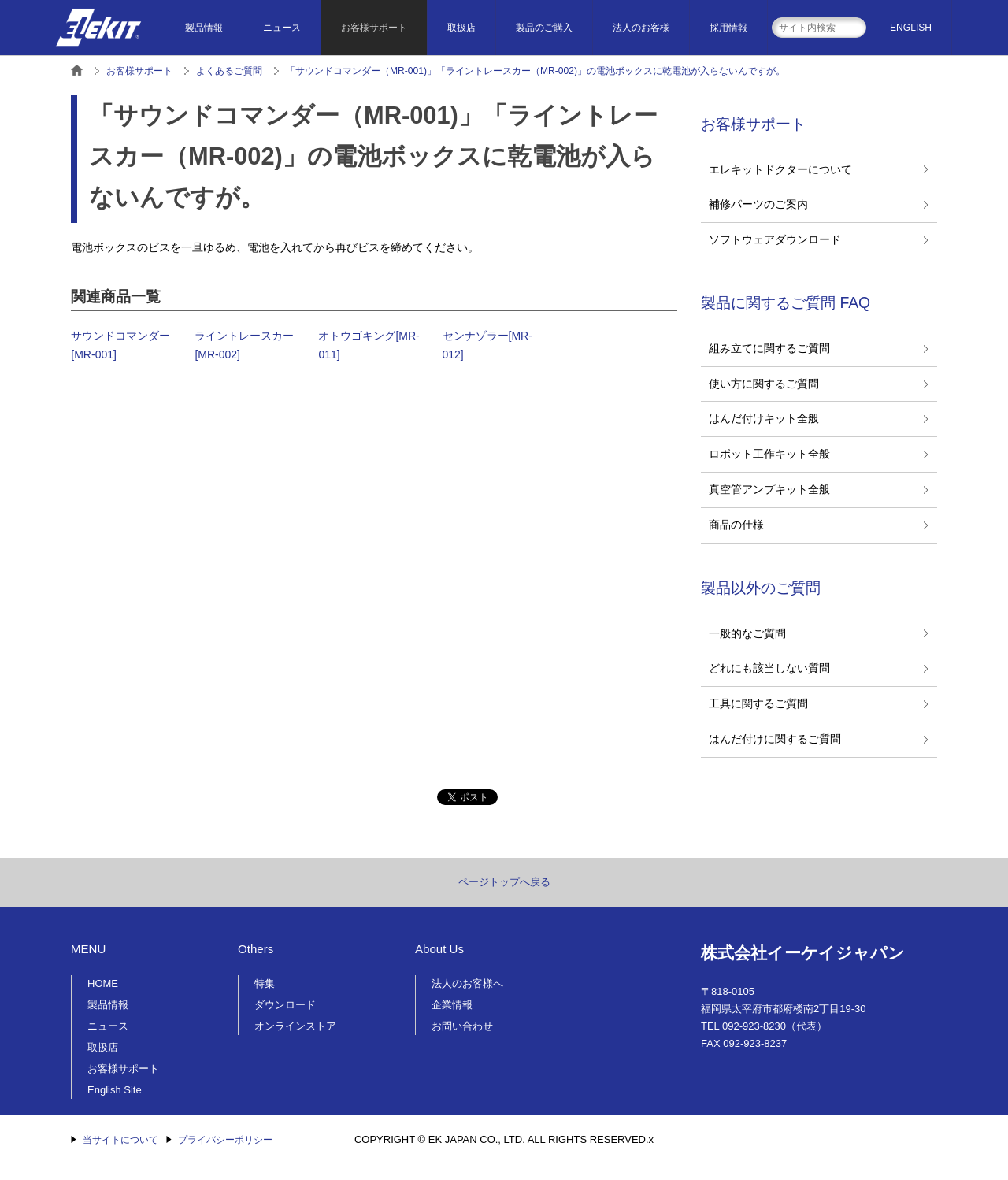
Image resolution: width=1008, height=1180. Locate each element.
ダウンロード (285, 1005)
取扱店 (461, 27)
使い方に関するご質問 (764, 383)
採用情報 (728, 27)
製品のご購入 (544, 27)
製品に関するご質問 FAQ (785, 302)
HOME (102, 983)
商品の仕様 (736, 524)
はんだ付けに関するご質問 (775, 739)
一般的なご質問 (747, 633)
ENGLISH (911, 27)
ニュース (282, 27)
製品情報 (204, 27)
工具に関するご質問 (758, 703)
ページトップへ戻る (504, 882)
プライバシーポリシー (225, 1139)
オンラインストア (295, 1026)
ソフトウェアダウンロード (775, 239)
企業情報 (452, 1005)
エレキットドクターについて (780, 169)
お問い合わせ (462, 1026)
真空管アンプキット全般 (769, 489)
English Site (114, 1090)
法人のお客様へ (467, 983)
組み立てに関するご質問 (769, 348)
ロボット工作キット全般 (769, 453)
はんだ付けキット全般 (764, 418)
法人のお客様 (641, 27)
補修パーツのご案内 (758, 204)
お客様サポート (374, 27)
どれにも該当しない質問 (769, 668)
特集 (264, 983)
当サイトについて (120, 1139)
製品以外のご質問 (761, 587)
